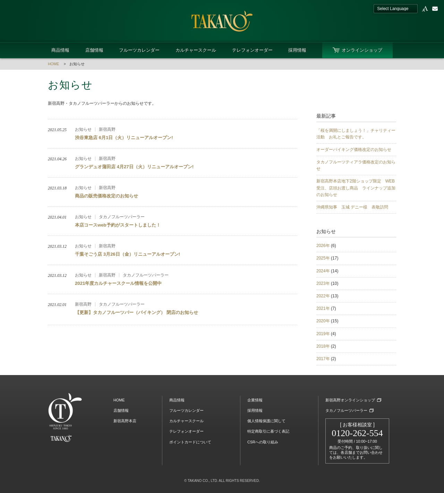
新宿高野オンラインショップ (350, 400)
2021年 (323, 308)
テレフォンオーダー (252, 50)
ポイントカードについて (190, 442)
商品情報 (60, 50)
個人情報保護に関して (266, 421)
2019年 (323, 333)
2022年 (323, 296)
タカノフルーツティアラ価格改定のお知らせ (355, 165)
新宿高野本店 (124, 421)
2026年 (323, 245)
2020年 (323, 320)
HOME (53, 64)
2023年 (323, 283)
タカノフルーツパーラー (346, 410)
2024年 (323, 271)
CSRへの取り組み (262, 442)
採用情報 (297, 50)
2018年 (323, 346)
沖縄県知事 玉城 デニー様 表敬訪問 (352, 207)
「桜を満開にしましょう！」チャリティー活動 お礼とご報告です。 (355, 133)
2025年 (323, 258)
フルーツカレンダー (139, 50)
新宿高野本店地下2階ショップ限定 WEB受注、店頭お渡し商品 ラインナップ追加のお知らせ (355, 188)
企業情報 (255, 400)
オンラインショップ (362, 50)
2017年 (323, 358)
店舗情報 (94, 50)
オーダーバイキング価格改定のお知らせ (353, 149)
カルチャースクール (196, 50)
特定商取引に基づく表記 (268, 431)
